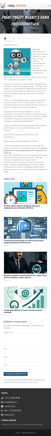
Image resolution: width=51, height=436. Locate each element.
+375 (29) (12, 397)
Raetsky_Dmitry (10, 38)
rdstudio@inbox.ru (10, 401)
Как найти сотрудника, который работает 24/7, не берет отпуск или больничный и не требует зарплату (25, 276)
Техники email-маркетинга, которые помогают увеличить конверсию (23, 311)
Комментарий (9, 332)
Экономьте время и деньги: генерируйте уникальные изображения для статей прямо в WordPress (22, 206)
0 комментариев (9, 41)
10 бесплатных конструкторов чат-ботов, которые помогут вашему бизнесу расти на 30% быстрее (24, 241)
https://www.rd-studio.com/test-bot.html (28, 77)
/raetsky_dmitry (9, 406)
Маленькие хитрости (33, 38)
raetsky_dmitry (9, 414)
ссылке (36, 112)
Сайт (5, 365)
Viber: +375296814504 (12, 410)
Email (6, 357)
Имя (5, 349)
